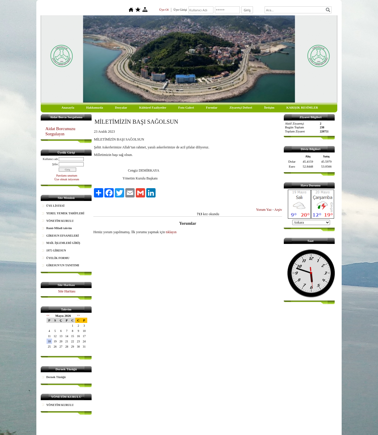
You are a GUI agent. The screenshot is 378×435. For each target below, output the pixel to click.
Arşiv (278, 210)
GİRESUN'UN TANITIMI (62, 265)
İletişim (269, 107)
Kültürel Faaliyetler (153, 107)
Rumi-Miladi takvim (59, 228)
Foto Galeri (186, 107)
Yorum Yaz (264, 210)
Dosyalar (121, 107)
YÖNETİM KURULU (60, 220)
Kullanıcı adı (50, 159)
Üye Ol (164, 9)
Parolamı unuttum (66, 175)
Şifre (55, 164)
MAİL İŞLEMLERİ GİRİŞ (63, 243)
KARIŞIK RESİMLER (302, 107)
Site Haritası (67, 291)
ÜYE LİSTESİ (55, 205)
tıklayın (171, 232)
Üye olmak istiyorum (66, 179)
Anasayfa (67, 107)
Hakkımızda (94, 107)
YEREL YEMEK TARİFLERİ (65, 213)
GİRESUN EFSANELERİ (62, 235)
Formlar (211, 107)
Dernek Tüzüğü (56, 377)
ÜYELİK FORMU (57, 258)
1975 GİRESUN (56, 250)
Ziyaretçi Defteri (240, 107)
